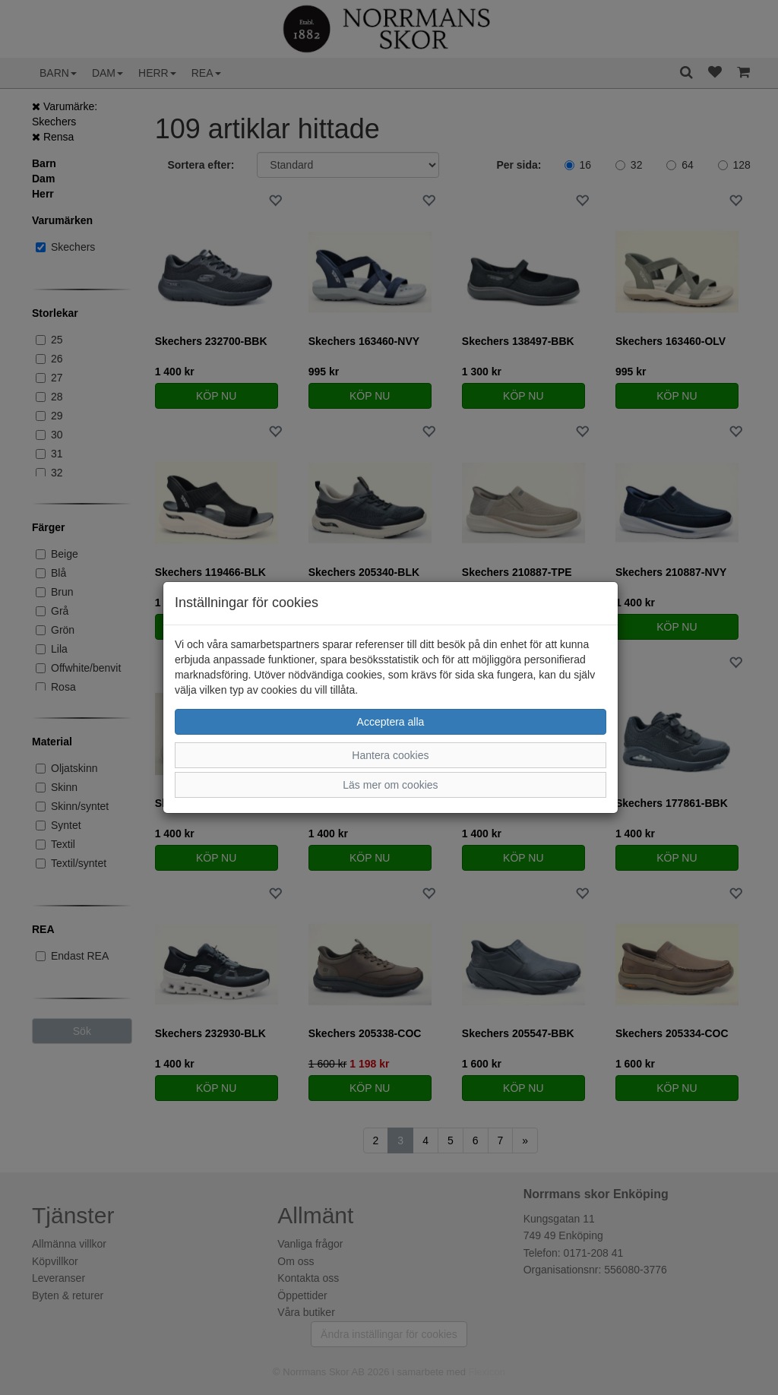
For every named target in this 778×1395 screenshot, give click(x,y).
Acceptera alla (391, 722)
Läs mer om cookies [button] (390, 785)
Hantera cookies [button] (390, 755)
